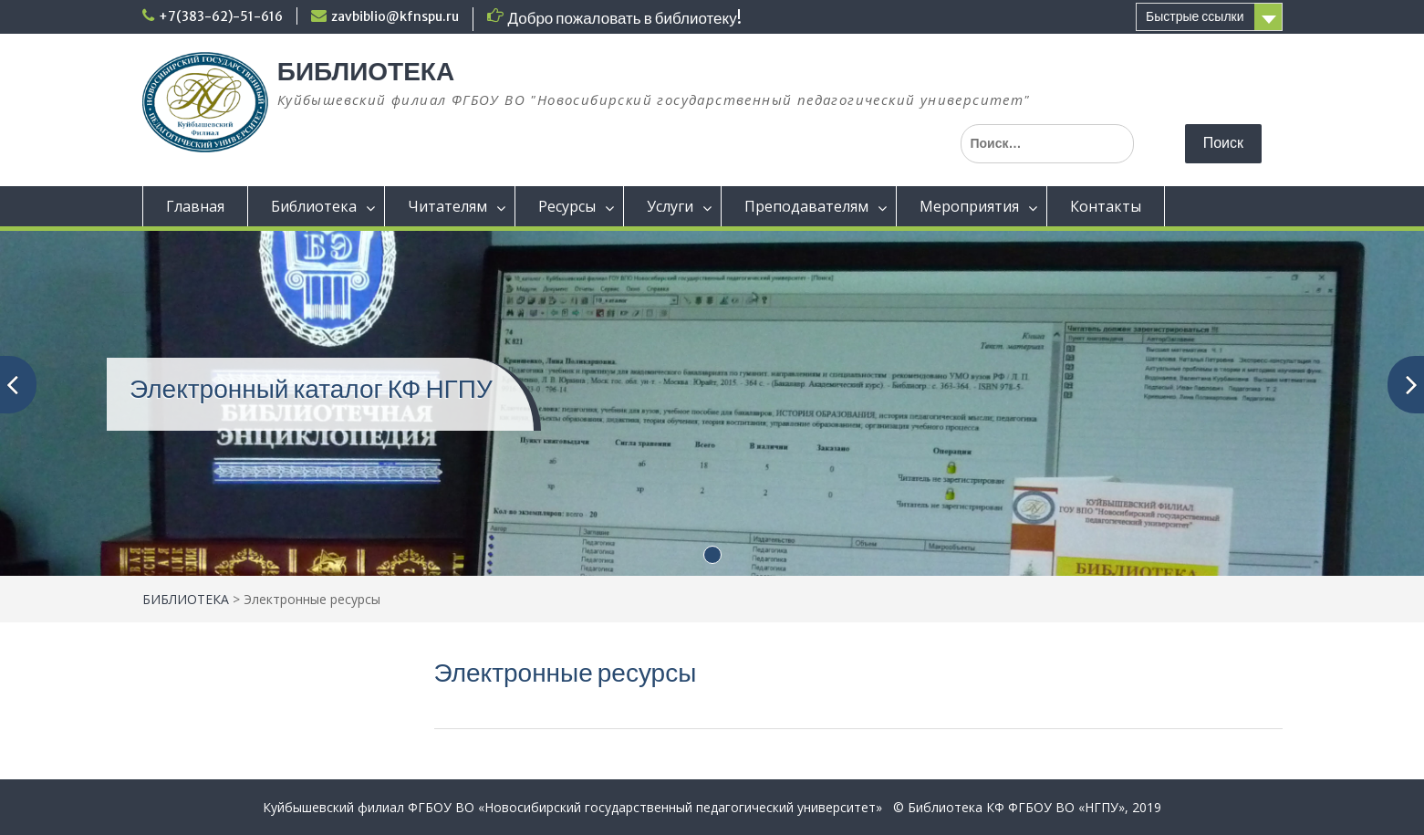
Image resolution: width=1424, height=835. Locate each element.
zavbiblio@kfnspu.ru (395, 16)
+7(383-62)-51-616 (221, 16)
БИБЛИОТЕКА (365, 71)
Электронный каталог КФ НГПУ (311, 388)
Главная (195, 206)
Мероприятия (969, 206)
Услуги (670, 206)
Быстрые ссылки (1194, 16)
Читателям (447, 206)
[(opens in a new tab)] (712, 401)
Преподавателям (806, 206)
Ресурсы (567, 206)
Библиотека (314, 206)
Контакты (1105, 206)
